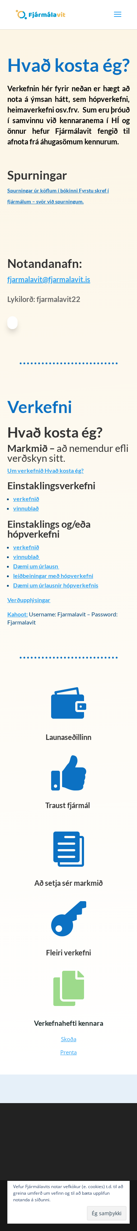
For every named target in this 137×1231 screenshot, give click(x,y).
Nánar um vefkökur (71, 1200)
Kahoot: (17, 614)
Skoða (68, 1039)
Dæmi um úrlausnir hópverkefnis (55, 585)
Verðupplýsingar (28, 599)
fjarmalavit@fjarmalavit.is (48, 279)
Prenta (68, 1052)
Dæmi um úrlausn (36, 566)
